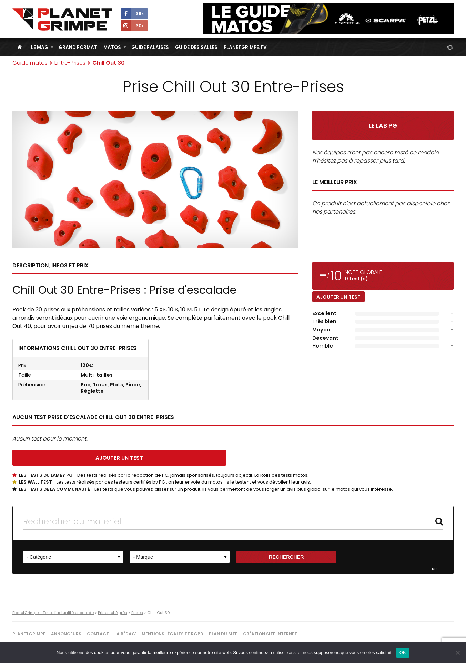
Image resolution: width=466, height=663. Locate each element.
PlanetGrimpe (28, 634)
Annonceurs (66, 634)
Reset (437, 569)
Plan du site (223, 634)
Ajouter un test (338, 296)
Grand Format (78, 47)
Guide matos (30, 63)
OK (402, 652)
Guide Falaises (150, 47)
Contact (98, 634)
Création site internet (270, 634)
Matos (112, 47)
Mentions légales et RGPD (172, 634)
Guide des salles (196, 47)
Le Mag (39, 47)
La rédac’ (125, 634)
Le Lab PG (383, 126)
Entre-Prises (69, 63)
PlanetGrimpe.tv (245, 47)
